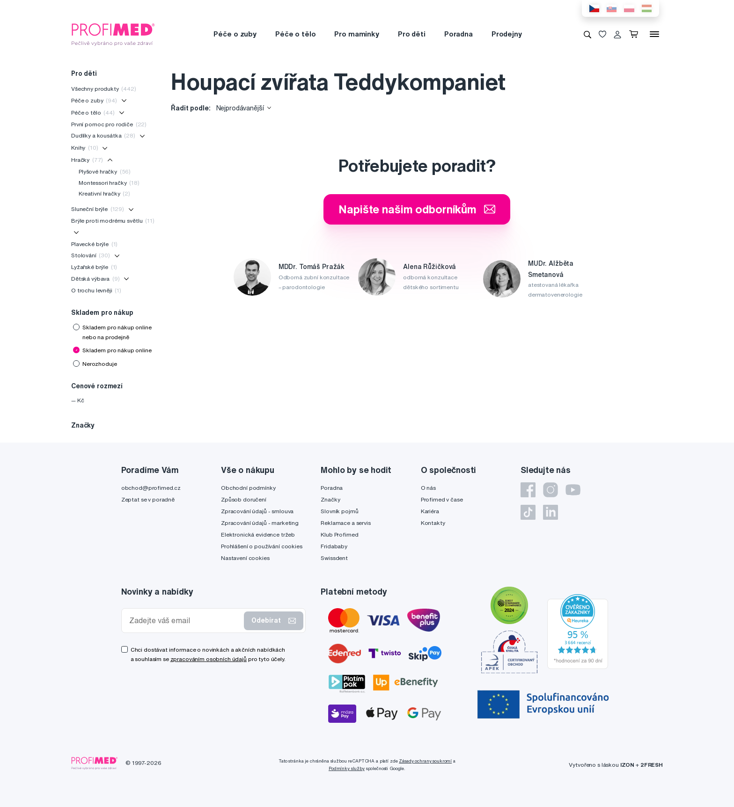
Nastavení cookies (245, 558)
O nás (428, 488)
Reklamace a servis (345, 523)
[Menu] (654, 34)
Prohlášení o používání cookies (261, 546)
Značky (330, 499)
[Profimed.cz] (113, 33)
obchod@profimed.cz (151, 488)
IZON (627, 765)
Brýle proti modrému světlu (112, 221)
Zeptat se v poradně (148, 499)
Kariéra (430, 511)
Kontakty (433, 523)
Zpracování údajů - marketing (260, 523)
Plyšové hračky (105, 171)
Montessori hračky (109, 183)
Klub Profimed (339, 534)
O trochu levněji (96, 290)
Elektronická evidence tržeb (258, 534)
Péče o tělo (295, 33)
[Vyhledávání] (587, 34)
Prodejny (507, 33)
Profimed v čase (442, 499)
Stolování (90, 255)
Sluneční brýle (97, 209)
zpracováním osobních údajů (208, 659)
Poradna (458, 33)
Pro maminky (356, 33)
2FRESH (651, 765)
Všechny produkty (103, 89)
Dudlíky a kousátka (103, 135)
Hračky (87, 160)
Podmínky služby (347, 768)
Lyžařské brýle (94, 267)
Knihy (84, 148)
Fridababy (334, 546)
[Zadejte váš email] (184, 621)
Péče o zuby (234, 33)
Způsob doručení (243, 499)
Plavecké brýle (94, 244)
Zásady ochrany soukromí (425, 761)
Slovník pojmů (339, 511)
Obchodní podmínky (248, 488)
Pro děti (412, 33)
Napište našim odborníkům (416, 209)
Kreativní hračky (104, 193)
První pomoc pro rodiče (109, 124)
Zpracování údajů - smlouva (257, 511)
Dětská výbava (95, 279)
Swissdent (334, 558)
